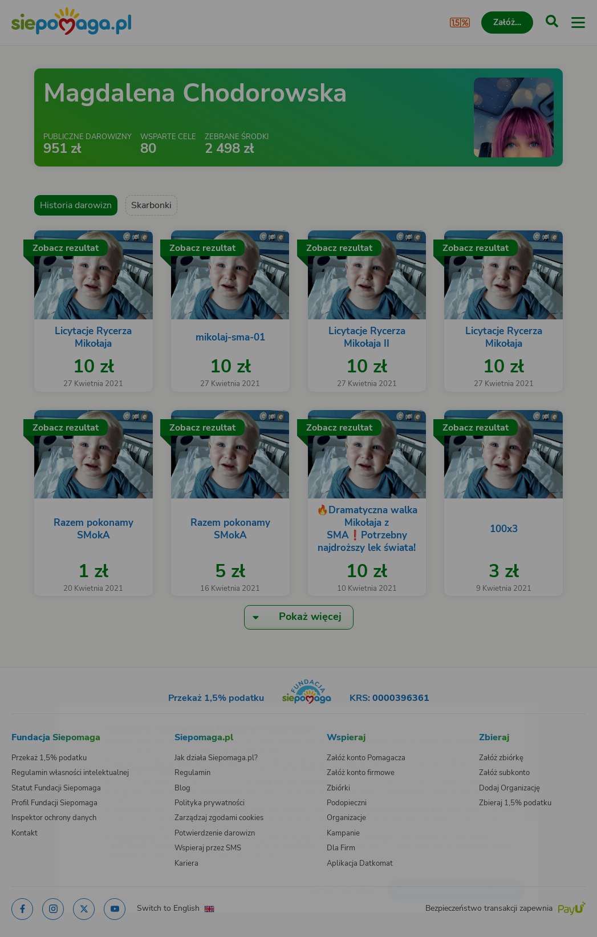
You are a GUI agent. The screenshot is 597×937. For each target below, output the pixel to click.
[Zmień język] (32, 712)
